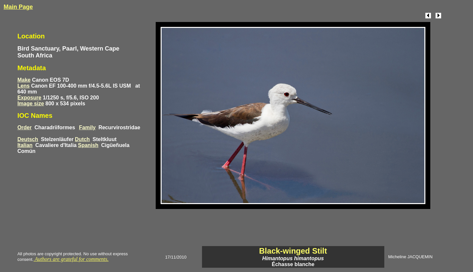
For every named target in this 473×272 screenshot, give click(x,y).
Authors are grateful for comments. (71, 259)
